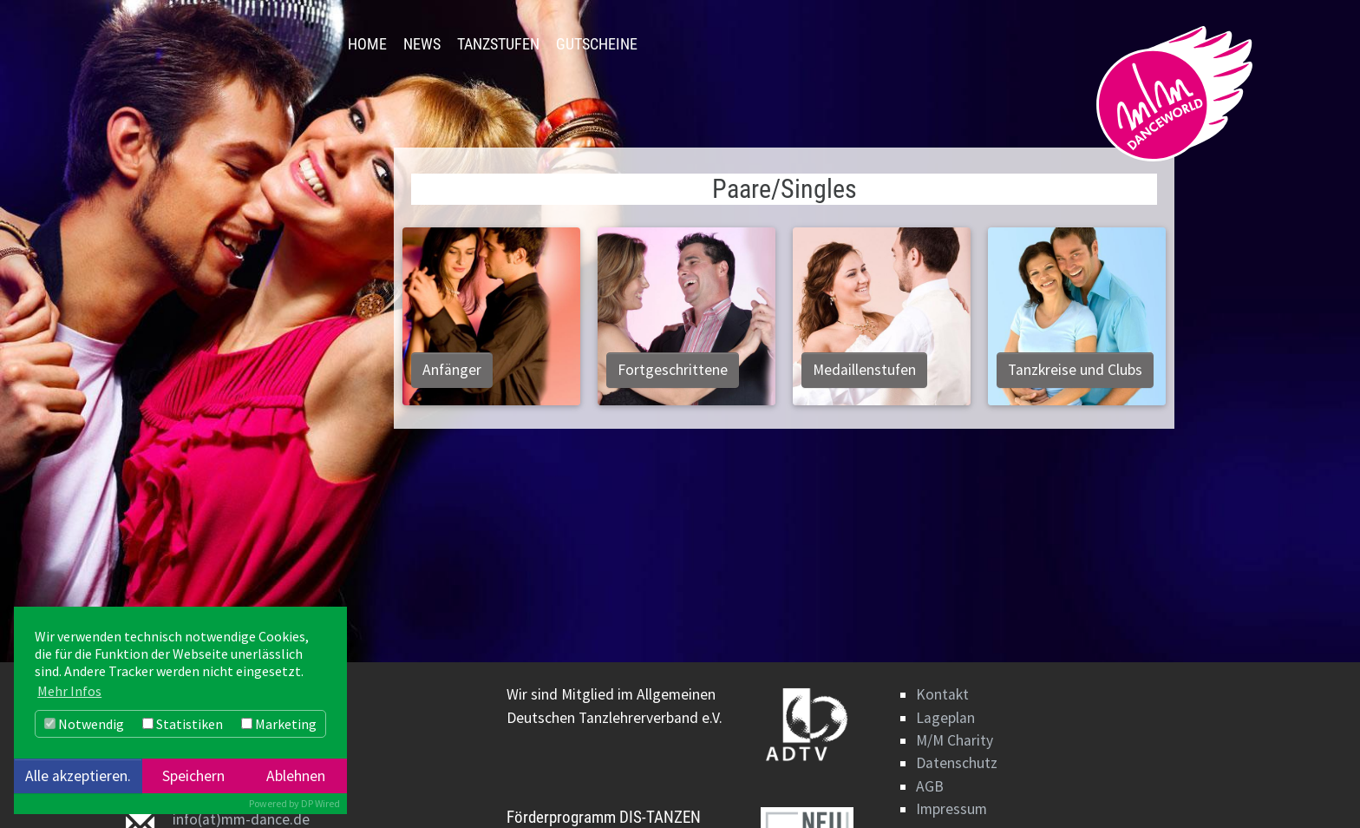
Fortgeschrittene (673, 369)
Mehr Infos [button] (69, 691)
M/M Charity (954, 740)
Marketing (279, 724)
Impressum (951, 808)
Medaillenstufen (864, 369)
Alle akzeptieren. (78, 775)
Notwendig (84, 724)
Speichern (193, 775)
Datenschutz (956, 762)
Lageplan (945, 717)
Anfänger (451, 369)
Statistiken (182, 724)
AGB (930, 786)
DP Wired (320, 803)
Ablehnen (295, 775)
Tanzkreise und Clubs (1075, 369)
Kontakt (942, 694)
